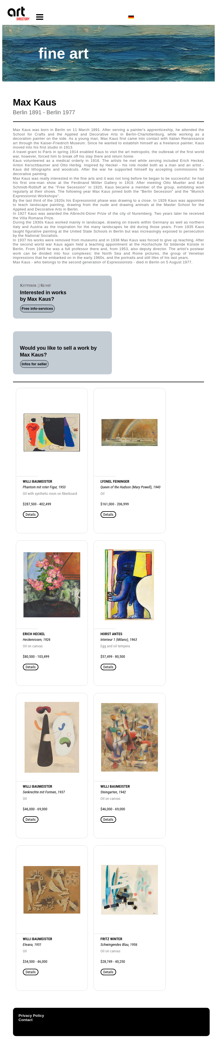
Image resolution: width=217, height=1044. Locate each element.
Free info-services (37, 308)
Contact (26, 1020)
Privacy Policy (31, 1015)
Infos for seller (34, 364)
